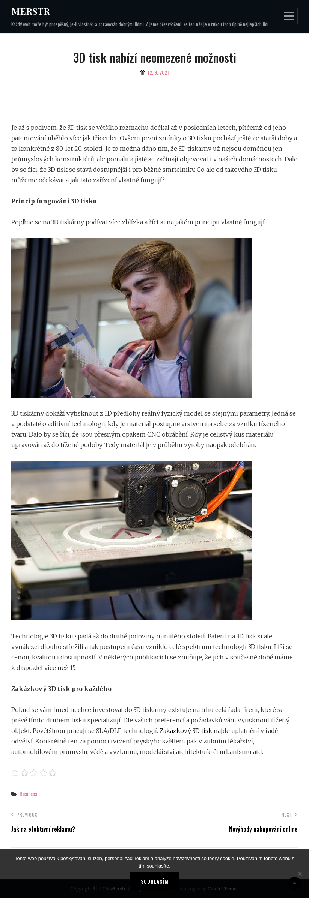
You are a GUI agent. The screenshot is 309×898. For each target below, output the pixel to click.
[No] (299, 873)
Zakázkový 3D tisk (186, 730)
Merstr (30, 11)
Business (28, 793)
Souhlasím (155, 881)
